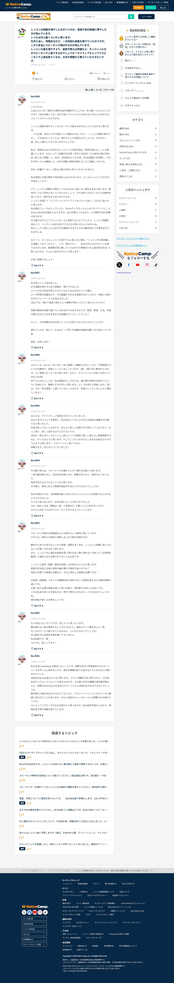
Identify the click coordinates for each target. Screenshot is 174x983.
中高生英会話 (77, 2)
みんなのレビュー (82, 922)
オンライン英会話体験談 (71, 937)
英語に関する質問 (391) (130, 164)
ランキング (67, 922)
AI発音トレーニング (118, 911)
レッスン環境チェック (93, 907)
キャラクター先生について (72, 926)
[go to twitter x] (24, 912)
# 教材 (122, 216)
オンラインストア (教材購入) (105, 903)
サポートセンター (93, 937)
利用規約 (95, 946)
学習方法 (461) (126, 146)
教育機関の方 (122, 2)
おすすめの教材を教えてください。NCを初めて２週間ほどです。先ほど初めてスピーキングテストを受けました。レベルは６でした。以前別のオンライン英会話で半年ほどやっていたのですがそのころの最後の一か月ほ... (64, 809)
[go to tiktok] (45, 912)
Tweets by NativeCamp (124, 273)
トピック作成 (146, 16)
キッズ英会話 (62, 2)
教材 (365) (124, 134)
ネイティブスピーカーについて (106, 922)
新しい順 (89, 89)
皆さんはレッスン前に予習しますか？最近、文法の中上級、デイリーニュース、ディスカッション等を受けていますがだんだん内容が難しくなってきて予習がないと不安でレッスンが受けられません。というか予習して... (63, 832)
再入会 (163, 7)
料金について (124, 891)
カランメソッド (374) (129, 140)
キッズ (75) (124, 158)
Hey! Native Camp (137, 911)
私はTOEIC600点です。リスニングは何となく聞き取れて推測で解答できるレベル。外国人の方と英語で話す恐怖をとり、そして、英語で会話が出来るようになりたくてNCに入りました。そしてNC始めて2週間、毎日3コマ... (64, 764)
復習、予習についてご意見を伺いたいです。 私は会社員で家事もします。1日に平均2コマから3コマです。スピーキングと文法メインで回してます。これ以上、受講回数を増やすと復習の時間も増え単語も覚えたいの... (64, 798)
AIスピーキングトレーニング (73, 911)
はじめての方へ (68, 891)
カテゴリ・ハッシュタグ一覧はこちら (133, 238)
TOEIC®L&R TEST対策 (70, 907)
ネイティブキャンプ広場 (71, 914)
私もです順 (109, 89)
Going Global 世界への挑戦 (119, 934)
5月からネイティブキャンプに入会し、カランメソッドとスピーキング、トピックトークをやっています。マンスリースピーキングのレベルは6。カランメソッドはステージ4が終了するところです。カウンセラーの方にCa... (64, 752)
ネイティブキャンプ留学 (158, 2)
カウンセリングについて (132, 922)
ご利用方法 (83, 891)
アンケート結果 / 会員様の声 (93, 934)
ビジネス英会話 (94, 2)
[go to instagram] (40, 912)
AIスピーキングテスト (97, 911)
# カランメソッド (127, 198)
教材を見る (67, 903)
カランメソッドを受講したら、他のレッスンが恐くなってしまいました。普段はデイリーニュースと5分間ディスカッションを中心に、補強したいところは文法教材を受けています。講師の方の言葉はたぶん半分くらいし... (64, 844)
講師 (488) (124, 128)
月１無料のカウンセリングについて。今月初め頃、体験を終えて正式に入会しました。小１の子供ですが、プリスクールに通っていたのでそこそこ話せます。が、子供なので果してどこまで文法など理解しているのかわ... (63, 821)
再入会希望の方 (110, 883)
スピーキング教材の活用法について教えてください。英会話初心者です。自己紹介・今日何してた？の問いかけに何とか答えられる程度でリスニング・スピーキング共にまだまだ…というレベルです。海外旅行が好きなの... (63, 775)
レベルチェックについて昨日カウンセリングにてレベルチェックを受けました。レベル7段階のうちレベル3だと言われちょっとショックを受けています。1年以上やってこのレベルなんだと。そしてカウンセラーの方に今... (64, 741)
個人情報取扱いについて (128, 946)
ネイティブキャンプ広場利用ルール (132, 245)
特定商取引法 (109, 946)
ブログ (88, 914)
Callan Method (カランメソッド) (133, 903)
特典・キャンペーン (70, 934)
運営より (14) (125, 176)
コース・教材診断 (82, 903)
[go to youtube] (34, 912)
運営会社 (82, 946)
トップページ (67, 883)
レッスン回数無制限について (103, 891)
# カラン (123, 204)
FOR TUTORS (138, 2)
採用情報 (67, 949)
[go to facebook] (29, 912)
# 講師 (122, 210)
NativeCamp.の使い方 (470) (133, 152)
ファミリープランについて (72, 895)
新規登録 (138, 7)
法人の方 (109, 2)
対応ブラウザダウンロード (97, 895)
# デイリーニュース (128, 222)
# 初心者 (123, 228)
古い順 (99, 89)
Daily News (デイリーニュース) (119, 907)
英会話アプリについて (120, 895)
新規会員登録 (83, 883)
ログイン (151, 7)
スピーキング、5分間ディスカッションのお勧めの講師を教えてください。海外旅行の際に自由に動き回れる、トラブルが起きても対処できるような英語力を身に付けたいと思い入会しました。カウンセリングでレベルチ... (64, 787)
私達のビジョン (82, 949)
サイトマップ (67, 946)
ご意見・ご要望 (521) (129, 170)
